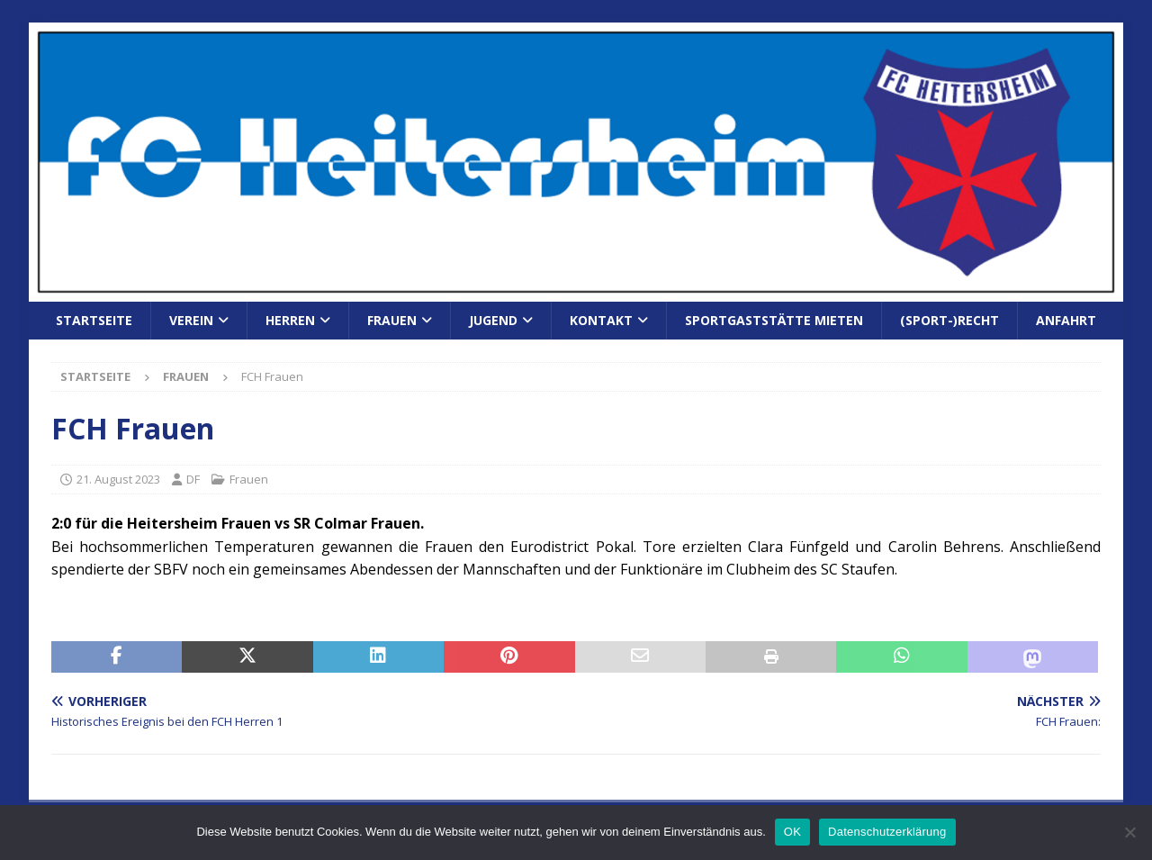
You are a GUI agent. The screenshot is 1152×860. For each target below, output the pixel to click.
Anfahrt (1066, 320)
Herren (290, 320)
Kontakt (601, 320)
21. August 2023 (118, 479)
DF (193, 479)
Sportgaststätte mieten (774, 320)
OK (792, 831)
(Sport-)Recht (949, 320)
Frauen (392, 320)
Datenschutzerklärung (887, 831)
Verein (191, 320)
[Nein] (1129, 832)
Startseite (94, 320)
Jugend (493, 320)
